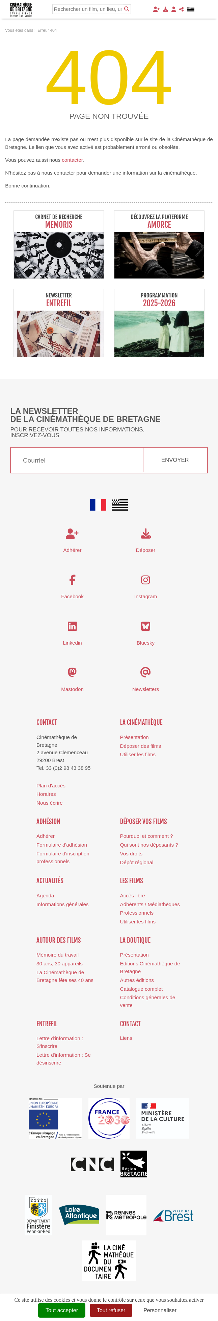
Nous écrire (49, 803)
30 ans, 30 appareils (59, 963)
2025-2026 (159, 303)
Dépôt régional (137, 862)
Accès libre (132, 895)
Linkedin (72, 643)
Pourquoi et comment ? (146, 836)
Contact (46, 722)
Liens (126, 1038)
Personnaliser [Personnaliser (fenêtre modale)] (159, 1310)
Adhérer (45, 836)
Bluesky (146, 643)
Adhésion (48, 822)
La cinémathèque (141, 722)
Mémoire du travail (57, 955)
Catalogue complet (141, 989)
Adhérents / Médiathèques (150, 904)
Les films (131, 881)
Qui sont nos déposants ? (149, 845)
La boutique (135, 940)
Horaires (46, 794)
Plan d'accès (50, 785)
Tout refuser (111, 1310)
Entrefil (59, 303)
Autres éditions (137, 980)
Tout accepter (62, 1310)
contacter (72, 160)
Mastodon (72, 689)
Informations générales (62, 904)
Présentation (134, 737)
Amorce (159, 225)
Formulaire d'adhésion (61, 845)
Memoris (59, 225)
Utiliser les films (138, 754)
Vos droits (131, 853)
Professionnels (137, 913)
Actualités (49, 881)
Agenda (45, 895)
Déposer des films (140, 746)
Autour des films (58, 940)
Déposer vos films (143, 822)
